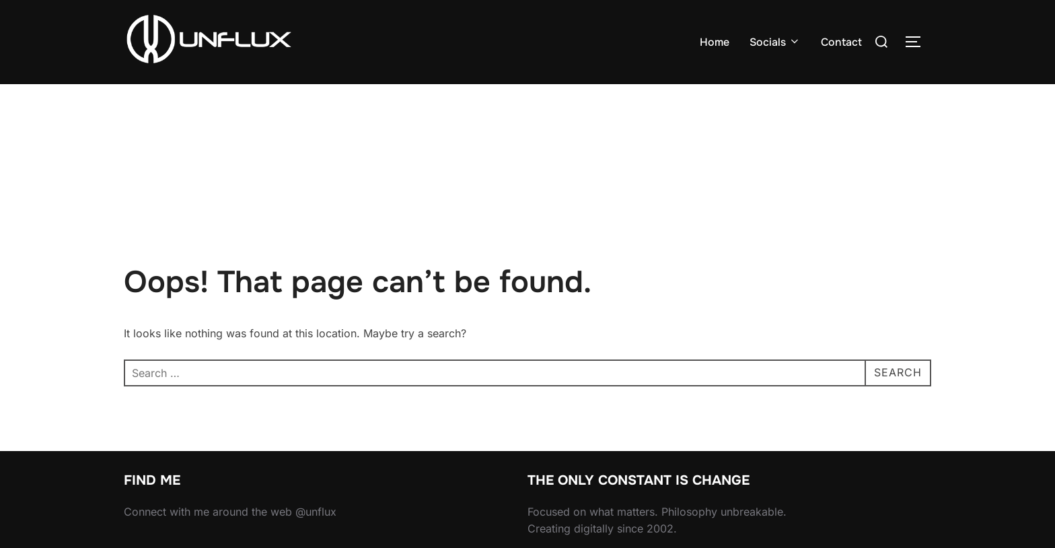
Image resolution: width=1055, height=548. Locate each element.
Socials (775, 42)
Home (714, 42)
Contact (841, 42)
